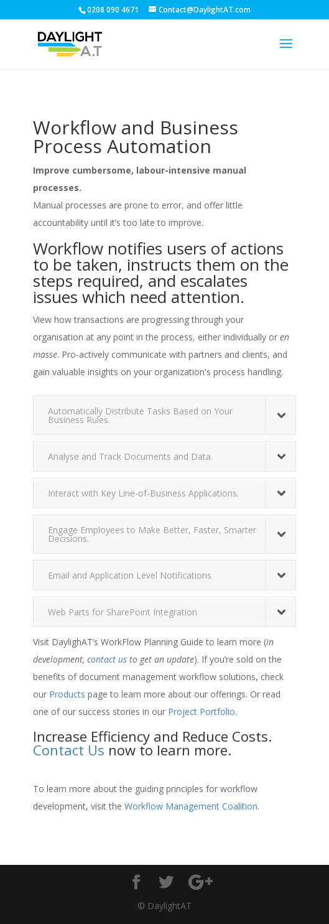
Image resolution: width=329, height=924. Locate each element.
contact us (107, 659)
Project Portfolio (201, 711)
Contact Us (68, 749)
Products (67, 694)
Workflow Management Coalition (190, 806)
